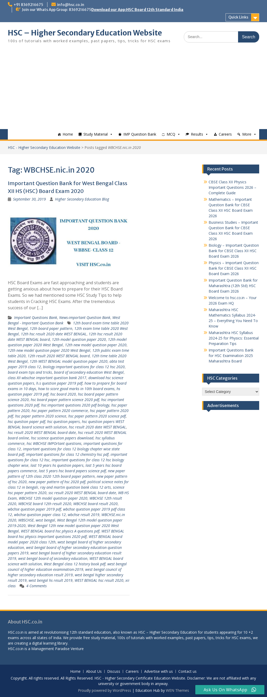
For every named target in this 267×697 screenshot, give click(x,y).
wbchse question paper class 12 (40, 514)
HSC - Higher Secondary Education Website (44, 147)
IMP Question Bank (139, 134)
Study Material (95, 134)
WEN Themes (177, 690)
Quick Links (238, 17)
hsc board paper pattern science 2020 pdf (65, 399)
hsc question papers (63, 421)
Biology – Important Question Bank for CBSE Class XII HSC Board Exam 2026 (234, 251)
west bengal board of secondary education (52, 558)
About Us (94, 671)
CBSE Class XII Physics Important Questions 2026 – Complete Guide (232, 187)
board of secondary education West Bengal (89, 372)
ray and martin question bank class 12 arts (75, 487)
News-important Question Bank (84, 317)
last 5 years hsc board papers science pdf (72, 470)
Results (197, 134)
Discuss (113, 671)
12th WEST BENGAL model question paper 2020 (68, 361)
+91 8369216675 (28, 4)
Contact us (187, 671)
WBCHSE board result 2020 (95, 503)
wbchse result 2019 (83, 514)
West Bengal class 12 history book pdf (74, 563)
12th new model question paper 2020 (95, 344)
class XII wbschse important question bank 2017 (47, 377)
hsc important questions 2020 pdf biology (75, 405)
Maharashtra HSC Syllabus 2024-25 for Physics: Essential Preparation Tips (234, 338)
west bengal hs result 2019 (50, 580)
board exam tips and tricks (30, 372)
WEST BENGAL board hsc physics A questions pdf (60, 531)
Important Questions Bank (35, 317)
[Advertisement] (133, 89)
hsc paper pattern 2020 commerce (60, 410)
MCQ (171, 134)
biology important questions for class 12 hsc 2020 (84, 366)
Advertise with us (158, 671)
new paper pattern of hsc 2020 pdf (57, 481)
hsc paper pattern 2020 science (40, 416)
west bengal (45, 520)
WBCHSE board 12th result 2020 (44, 503)
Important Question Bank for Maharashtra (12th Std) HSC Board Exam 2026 (233, 286)
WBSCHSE (26, 520)
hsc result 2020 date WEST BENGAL (97, 427)
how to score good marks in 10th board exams (76, 388)
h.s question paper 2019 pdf (59, 383)
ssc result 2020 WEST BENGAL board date (82, 492)
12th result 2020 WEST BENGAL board (59, 355)
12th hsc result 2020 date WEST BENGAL (54, 333)
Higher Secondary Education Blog (82, 199)
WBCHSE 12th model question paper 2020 (53, 498)
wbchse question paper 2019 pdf (34, 509)
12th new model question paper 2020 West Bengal (49, 350)
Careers (225, 134)
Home (68, 134)
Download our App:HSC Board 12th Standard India (137, 9)
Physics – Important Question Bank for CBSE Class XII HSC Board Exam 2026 (234, 268)
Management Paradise (50, 648)
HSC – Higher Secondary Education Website (85, 33)
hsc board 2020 (63, 394)
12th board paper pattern (51, 328)
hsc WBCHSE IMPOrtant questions (54, 443)
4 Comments (36, 585)
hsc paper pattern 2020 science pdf (97, 416)
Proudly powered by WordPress (104, 690)
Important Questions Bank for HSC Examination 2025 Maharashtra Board (231, 355)
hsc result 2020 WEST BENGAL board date (42, 432)
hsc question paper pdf (26, 421)
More (246, 134)
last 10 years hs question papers (57, 465)
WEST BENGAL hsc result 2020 (99, 580)
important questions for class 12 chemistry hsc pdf (67, 454)
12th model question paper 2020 (79, 339)
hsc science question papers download (62, 437)
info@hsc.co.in (70, 4)
